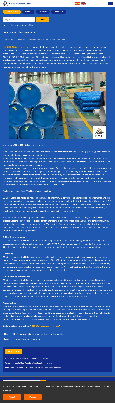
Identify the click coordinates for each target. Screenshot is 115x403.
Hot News (15, 25)
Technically (58, 11)
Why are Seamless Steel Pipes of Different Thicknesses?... (27, 358)
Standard (43, 11)
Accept (12, 397)
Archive (28, 11)
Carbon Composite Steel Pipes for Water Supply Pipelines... (28, 363)
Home (5, 25)
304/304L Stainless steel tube (16, 47)
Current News (12, 11)
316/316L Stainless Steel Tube (26, 339)
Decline (32, 397)
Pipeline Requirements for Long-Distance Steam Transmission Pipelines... (33, 367)
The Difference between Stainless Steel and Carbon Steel (39, 334)
